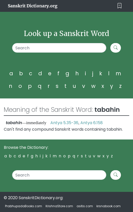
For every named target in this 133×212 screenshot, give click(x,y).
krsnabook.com (108, 206)
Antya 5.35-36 (64, 123)
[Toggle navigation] (119, 6)
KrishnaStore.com (59, 206)
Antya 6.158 (91, 123)
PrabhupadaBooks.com (23, 206)
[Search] (59, 48)
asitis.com (85, 206)
